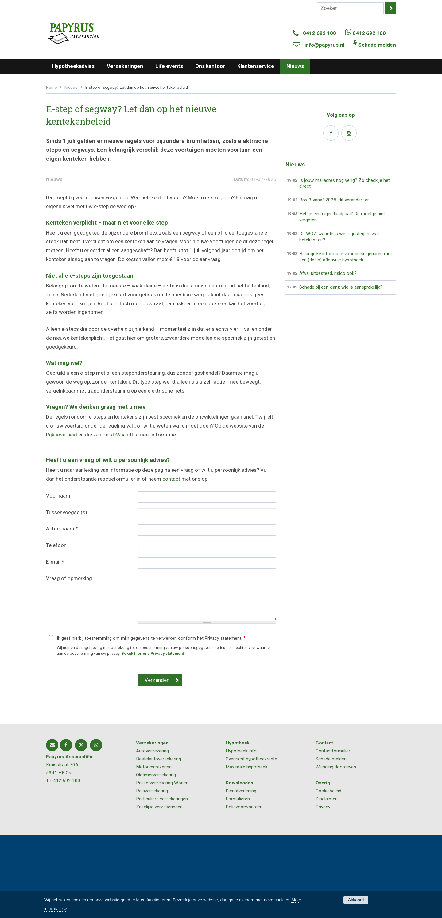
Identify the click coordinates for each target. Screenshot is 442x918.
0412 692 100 (319, 33)
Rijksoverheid (61, 517)
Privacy (323, 889)
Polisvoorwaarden (244, 889)
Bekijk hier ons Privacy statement (152, 736)
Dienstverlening (241, 873)
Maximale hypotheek (246, 849)
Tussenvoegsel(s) (66, 595)
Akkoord (356, 899)
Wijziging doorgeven (336, 849)
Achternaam (62, 611)
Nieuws (71, 87)
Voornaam (58, 578)
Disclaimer (326, 881)
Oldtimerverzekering (156, 857)
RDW (115, 517)
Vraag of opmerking (69, 661)
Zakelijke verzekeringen (159, 889)
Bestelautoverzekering (158, 841)
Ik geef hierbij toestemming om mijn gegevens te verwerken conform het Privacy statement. (151, 721)
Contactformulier (333, 833)
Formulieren (238, 881)
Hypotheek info (241, 833)
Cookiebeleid (328, 873)
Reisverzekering (152, 873)
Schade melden (331, 841)
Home (51, 87)
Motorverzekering (154, 849)
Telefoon (56, 628)
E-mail (55, 644)
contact (171, 561)
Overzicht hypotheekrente (251, 841)
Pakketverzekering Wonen (162, 865)
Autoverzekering (152, 833)
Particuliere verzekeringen (162, 881)
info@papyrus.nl (324, 45)
